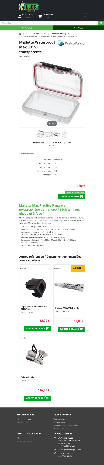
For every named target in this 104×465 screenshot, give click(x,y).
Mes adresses (59, 422)
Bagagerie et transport (60, 34)
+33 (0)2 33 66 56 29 (65, 453)
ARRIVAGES (78, 28)
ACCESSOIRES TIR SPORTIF (36, 34)
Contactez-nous (22, 422)
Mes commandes (60, 419)
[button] (40, 134)
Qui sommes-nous (23, 419)
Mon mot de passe (60, 428)
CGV (18, 438)
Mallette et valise (30, 36)
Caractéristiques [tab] (27, 154)
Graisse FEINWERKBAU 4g (67, 308)
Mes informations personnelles (65, 425)
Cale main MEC (28, 377)
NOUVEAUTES (26, 28)
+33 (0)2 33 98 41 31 (65, 456)
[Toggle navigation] (85, 15)
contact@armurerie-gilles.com (69, 450)
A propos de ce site (24, 441)
